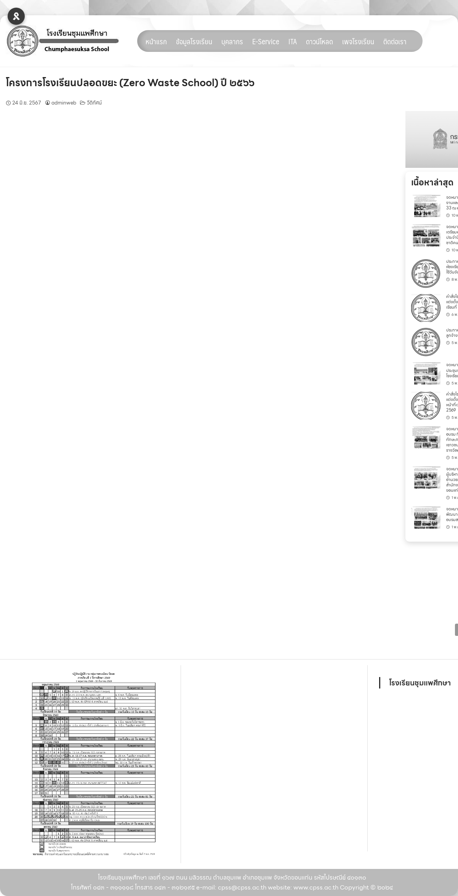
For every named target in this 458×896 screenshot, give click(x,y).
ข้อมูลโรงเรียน (194, 41)
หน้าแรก (156, 41)
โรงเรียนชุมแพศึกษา (420, 682)
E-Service (265, 41)
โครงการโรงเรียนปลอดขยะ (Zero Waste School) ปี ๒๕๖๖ (130, 82)
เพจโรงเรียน (358, 41)
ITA (292, 41)
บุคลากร (232, 41)
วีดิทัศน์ (94, 103)
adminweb (63, 103)
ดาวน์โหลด (319, 41)
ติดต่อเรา (395, 41)
